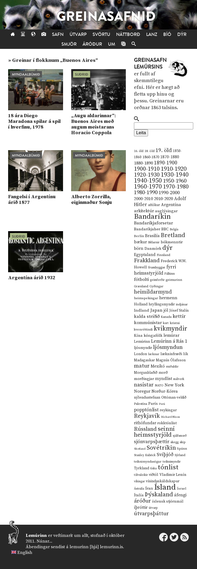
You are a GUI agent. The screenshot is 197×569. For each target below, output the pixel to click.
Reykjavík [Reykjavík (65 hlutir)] (147, 416)
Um (111, 44)
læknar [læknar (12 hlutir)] (153, 354)
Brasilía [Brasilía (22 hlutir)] (152, 235)
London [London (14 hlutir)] (140, 354)
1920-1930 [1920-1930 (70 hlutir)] (147, 175)
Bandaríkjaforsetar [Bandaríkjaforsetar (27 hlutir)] (153, 223)
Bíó (167, 34)
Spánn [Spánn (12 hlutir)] (182, 448)
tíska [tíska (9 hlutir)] (153, 468)
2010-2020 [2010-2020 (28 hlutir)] (163, 199)
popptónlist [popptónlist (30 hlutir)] (146, 410)
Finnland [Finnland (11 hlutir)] (163, 255)
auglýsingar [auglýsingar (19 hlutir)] (166, 211)
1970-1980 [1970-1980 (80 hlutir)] (176, 187)
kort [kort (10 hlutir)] (166, 323)
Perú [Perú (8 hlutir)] (162, 404)
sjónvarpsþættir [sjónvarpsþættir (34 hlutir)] (151, 442)
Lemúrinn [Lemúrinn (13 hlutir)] (142, 341)
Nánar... (44, 541)
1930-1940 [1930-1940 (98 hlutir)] (175, 175)
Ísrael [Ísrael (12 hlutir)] (181, 488)
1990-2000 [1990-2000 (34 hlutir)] (169, 193)
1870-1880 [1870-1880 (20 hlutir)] (169, 157)
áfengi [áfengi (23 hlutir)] (180, 495)
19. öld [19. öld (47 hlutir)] (164, 150)
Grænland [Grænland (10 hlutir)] (141, 286)
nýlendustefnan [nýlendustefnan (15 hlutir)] (147, 397)
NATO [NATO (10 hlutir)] (159, 385)
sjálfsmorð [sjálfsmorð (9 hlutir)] (180, 436)
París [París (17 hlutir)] (153, 403)
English (24, 552)
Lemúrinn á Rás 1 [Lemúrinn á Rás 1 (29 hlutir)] (169, 341)
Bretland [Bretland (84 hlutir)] (173, 235)
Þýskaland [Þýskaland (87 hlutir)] (159, 495)
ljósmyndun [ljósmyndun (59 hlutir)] (168, 347)
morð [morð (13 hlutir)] (163, 373)
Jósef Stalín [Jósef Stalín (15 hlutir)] (179, 310)
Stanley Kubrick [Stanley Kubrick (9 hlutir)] (145, 455)
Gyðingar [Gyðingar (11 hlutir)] (156, 286)
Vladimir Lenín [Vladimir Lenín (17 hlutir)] (172, 474)
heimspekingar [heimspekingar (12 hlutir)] (146, 298)
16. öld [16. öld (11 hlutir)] (138, 151)
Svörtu (101, 34)
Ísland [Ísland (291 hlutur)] (165, 487)
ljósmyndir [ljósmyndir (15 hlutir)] (143, 347)
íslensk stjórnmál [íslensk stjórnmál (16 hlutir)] (167, 501)
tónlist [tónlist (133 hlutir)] (168, 467)
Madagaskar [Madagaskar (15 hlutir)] (144, 360)
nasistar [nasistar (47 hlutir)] (144, 385)
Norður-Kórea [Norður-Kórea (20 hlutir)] (165, 391)
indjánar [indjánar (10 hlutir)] (182, 304)
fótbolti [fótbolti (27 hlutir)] (141, 279)
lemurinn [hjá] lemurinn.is (96, 547)
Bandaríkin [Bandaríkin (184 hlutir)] (152, 216)
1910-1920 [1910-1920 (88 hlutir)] (173, 169)
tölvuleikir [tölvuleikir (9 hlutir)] (141, 475)
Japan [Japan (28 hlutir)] (156, 310)
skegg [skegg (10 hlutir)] (174, 442)
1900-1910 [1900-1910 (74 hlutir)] (147, 169)
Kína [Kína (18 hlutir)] (138, 335)
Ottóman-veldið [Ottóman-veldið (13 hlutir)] (173, 397)
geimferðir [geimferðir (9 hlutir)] (157, 280)
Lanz (151, 34)
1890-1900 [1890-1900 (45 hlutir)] (165, 163)
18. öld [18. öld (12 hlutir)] (150, 151)
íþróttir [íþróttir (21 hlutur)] (141, 507)
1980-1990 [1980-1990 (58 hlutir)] (145, 192)
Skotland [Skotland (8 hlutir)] (140, 449)
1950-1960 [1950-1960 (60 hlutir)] (174, 180)
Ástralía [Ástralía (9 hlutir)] (139, 489)
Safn (58, 34)
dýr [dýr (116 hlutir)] (167, 248)
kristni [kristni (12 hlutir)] (175, 323)
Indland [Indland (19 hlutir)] (141, 310)
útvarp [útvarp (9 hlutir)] (153, 508)
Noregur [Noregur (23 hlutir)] (142, 391)
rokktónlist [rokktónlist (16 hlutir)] (167, 423)
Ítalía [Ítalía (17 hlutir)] (139, 495)
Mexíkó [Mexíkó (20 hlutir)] (158, 366)
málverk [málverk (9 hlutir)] (178, 379)
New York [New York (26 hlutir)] (174, 385)
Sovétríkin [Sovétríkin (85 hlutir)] (161, 448)
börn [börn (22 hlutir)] (138, 248)
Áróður (92, 44)
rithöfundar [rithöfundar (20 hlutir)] (145, 423)
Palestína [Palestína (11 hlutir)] (140, 404)
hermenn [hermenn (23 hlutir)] (168, 298)
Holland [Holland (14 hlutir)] (140, 304)
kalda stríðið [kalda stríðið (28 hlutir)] (147, 316)
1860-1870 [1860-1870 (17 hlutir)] (151, 157)
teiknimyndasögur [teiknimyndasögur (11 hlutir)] (148, 462)
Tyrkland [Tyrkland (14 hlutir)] (141, 468)
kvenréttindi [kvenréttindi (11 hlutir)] (143, 330)
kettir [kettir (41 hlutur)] (179, 316)
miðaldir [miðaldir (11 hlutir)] (172, 367)
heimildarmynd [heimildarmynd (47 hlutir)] (153, 292)
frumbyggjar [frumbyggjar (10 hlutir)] (156, 267)
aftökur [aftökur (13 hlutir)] (154, 205)
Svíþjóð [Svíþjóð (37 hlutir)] (165, 455)
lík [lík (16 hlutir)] (185, 354)
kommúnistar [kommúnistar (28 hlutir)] (148, 323)
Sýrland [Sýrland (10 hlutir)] (180, 455)
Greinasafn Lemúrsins (150, 63)
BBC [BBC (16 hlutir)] (165, 229)
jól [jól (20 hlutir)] (165, 310)
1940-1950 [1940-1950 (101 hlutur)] (148, 181)
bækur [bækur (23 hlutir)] (140, 242)
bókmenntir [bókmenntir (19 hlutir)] (172, 242)
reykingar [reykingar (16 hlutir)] (168, 410)
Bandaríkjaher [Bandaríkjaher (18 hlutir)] (147, 229)
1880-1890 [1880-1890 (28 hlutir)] (143, 163)
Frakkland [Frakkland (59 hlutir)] (147, 260)
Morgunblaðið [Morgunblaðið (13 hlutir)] (145, 373)
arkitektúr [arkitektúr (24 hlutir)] (144, 211)
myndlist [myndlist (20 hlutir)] (163, 378)
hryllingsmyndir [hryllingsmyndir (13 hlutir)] (162, 304)
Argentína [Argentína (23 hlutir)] (171, 204)
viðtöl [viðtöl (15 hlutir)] (153, 474)
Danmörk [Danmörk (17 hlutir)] (153, 248)
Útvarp (78, 34)
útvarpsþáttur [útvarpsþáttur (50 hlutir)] (151, 513)
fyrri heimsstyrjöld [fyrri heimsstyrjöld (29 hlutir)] (155, 270)
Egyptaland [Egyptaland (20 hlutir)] (145, 254)
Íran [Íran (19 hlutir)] (149, 488)
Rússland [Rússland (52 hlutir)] (145, 429)
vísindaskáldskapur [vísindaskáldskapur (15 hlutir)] (162, 481)
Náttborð (128, 34)
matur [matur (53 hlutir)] (142, 365)
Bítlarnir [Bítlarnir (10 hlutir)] (154, 242)
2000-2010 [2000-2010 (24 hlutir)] (143, 198)
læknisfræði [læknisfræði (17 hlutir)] (171, 354)
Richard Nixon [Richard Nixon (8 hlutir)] (170, 417)
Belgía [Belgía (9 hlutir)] (174, 229)
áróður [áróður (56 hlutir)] (142, 500)
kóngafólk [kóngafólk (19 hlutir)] (153, 335)
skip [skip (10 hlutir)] (183, 442)
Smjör (69, 44)
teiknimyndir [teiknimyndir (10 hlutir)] (172, 462)
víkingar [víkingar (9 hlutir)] (139, 481)
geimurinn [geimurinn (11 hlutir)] (174, 280)
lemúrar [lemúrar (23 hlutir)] (171, 335)
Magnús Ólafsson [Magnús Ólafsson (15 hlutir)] (171, 360)
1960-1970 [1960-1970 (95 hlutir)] (148, 187)
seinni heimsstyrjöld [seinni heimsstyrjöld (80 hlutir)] (154, 432)
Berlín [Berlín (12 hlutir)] (139, 236)
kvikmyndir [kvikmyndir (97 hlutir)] (170, 329)
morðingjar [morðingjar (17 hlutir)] (144, 378)
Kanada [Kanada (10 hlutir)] (166, 317)
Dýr (181, 34)
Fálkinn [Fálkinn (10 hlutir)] (169, 274)
